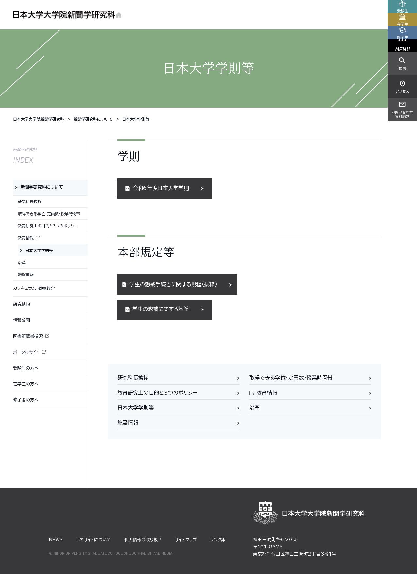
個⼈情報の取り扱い (143, 540)
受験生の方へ (26, 368)
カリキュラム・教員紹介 (34, 288)
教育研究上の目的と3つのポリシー (157, 392)
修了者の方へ (26, 400)
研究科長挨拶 (133, 377)
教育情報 (267, 392)
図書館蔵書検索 (28, 336)
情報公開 (21, 320)
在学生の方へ (26, 384)
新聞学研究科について (42, 187)
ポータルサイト (26, 352)
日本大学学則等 (135, 407)
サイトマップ (186, 540)
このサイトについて (93, 540)
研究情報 (21, 304)
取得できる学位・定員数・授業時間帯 (291, 377)
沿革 (254, 407)
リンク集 (217, 540)
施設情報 (127, 422)
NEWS (56, 540)
